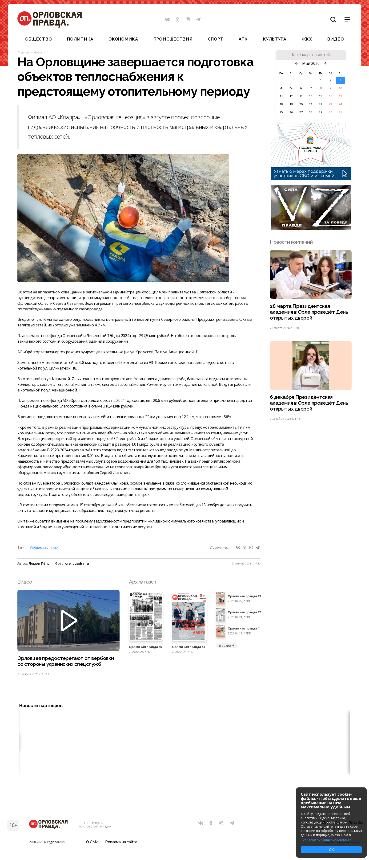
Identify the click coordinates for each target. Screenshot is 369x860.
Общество (38, 39)
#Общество (39, 547)
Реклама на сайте (121, 842)
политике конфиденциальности (326, 839)
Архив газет (142, 582)
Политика (80, 39)
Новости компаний (291, 242)
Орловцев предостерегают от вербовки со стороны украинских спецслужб (65, 661)
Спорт (216, 39)
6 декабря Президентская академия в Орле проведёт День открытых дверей (309, 403)
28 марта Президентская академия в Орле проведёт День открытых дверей (309, 312)
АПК (243, 39)
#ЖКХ (54, 547)
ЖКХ (307, 39)
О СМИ (92, 842)
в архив (227, 645)
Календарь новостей (311, 55)
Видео (335, 39)
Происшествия (173, 39)
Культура (274, 39)
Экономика (123, 39)
